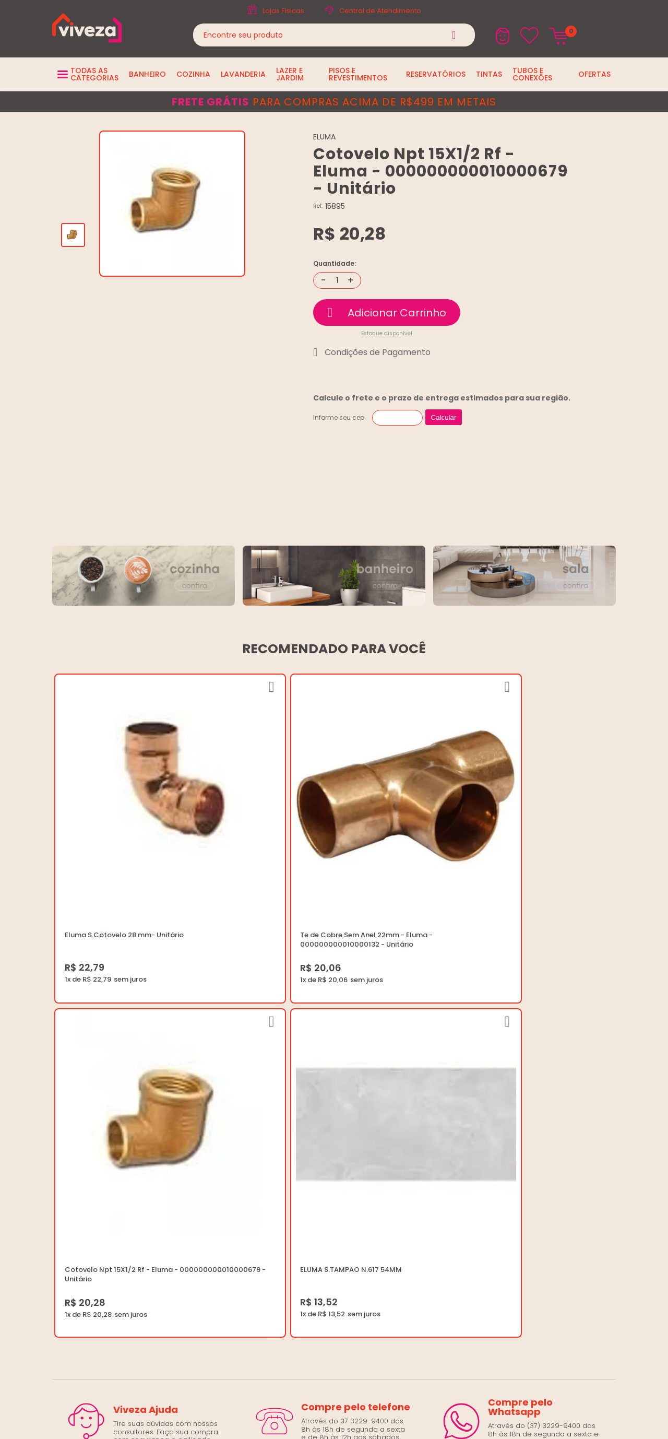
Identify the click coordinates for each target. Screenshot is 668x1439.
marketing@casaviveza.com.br (530, 1110)
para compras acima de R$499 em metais (334, 102)
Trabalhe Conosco (313, 1122)
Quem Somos (305, 1110)
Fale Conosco (501, 1135)
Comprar (386, 312)
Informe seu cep (338, 417)
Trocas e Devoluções (318, 1147)
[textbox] (334, 34)
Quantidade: (334, 264)
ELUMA (324, 137)
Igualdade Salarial (312, 1185)
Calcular (444, 417)
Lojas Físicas (283, 10)
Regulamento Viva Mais (321, 1172)
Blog (288, 1097)
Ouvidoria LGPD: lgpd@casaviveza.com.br (352, 1197)
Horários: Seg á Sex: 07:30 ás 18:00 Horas (547, 1122)
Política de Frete (308, 1135)
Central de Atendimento (380, 10)
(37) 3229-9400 (504, 1097)
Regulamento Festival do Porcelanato (345, 1160)
